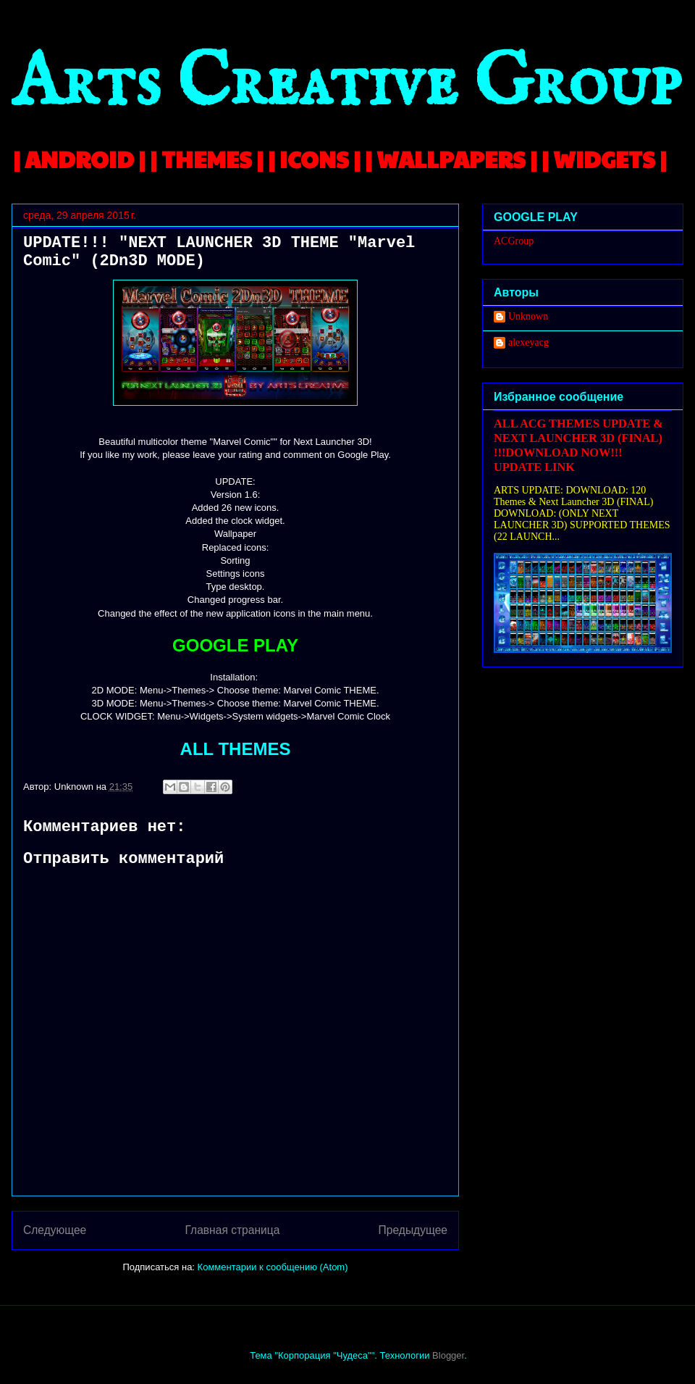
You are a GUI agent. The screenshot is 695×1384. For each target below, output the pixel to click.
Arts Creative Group (346, 84)
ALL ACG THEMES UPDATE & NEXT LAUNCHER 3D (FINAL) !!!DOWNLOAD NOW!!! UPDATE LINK (578, 445)
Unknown (528, 316)
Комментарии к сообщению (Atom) (273, 1267)
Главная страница (232, 1230)
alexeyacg (528, 342)
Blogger (448, 1355)
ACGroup (514, 240)
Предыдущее (413, 1230)
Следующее (54, 1230)
